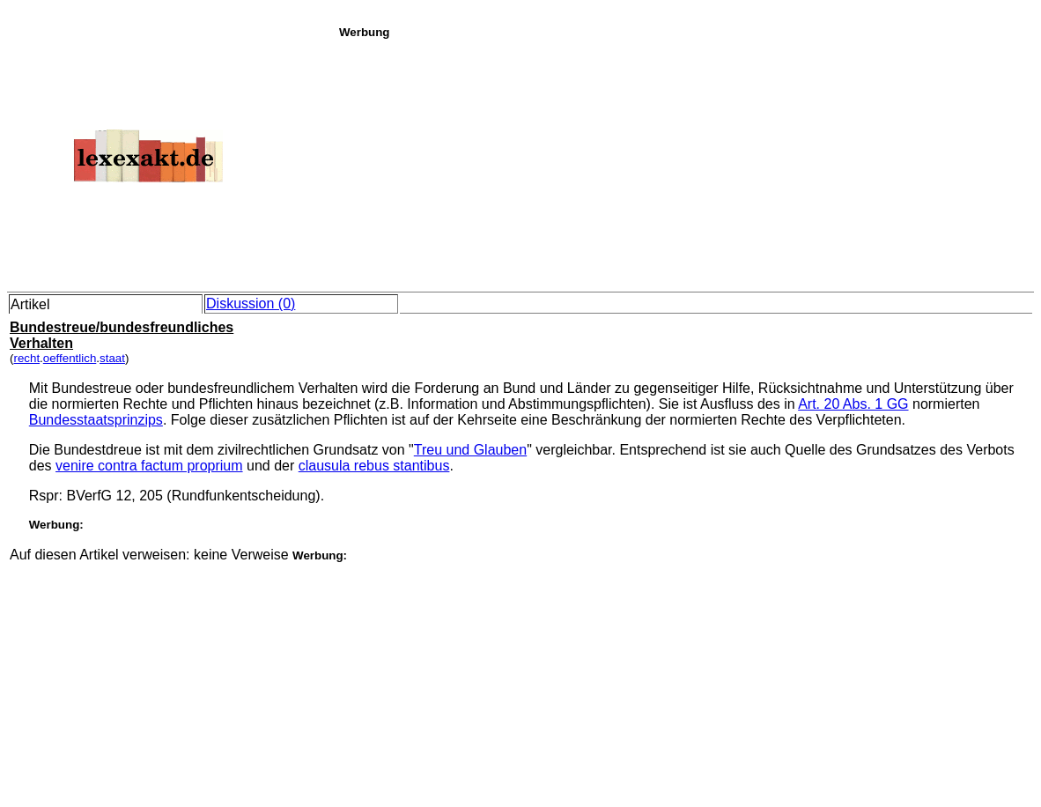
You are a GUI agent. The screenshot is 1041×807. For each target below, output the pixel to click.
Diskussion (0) (250, 303)
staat (112, 358)
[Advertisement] (685, 162)
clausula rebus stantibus (374, 465)
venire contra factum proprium (149, 465)
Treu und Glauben (470, 449)
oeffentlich (70, 358)
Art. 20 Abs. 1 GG (853, 403)
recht (26, 358)
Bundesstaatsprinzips (96, 419)
